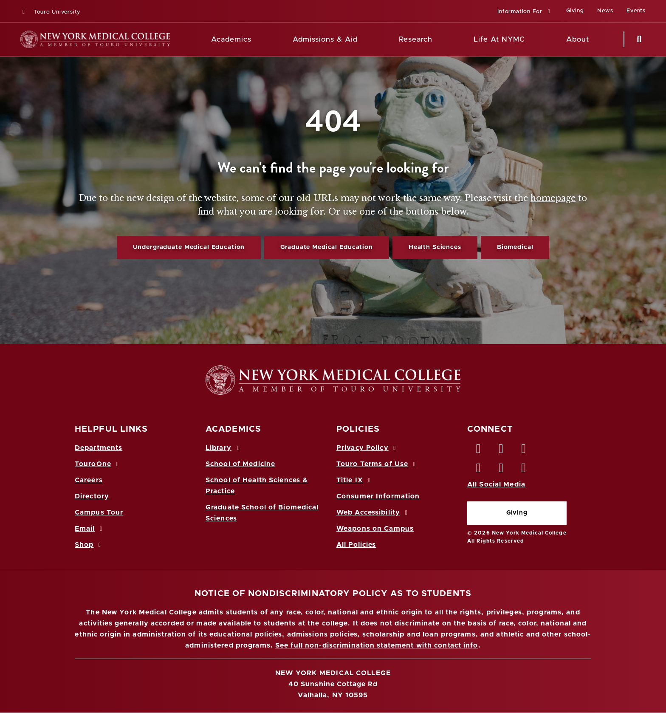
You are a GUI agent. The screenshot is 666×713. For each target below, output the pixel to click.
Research (415, 39)
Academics (231, 39)
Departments (98, 447)
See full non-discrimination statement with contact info (376, 645)
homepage (553, 198)
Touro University (50, 12)
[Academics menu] (257, 40)
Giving (517, 513)
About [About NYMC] (577, 39)
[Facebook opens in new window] (479, 450)
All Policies (356, 544)
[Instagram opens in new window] (479, 470)
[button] (524, 12)
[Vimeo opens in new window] (501, 470)
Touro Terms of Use (377, 464)
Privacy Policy (367, 447)
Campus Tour (99, 512)
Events (636, 11)
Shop (89, 544)
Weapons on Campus (375, 528)
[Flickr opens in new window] (524, 470)
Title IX (354, 480)
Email (90, 528)
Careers (89, 480)
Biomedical (515, 247)
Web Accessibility (373, 512)
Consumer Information (378, 496)
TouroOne (98, 464)
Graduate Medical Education (326, 247)
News (605, 11)
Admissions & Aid (325, 39)
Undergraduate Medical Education (189, 247)
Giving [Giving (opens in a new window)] (575, 11)
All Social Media (496, 484)
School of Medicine (240, 464)
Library (224, 447)
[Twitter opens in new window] (501, 450)
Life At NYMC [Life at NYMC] (499, 39)
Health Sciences (435, 247)
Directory (92, 496)
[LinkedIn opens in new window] (524, 450)
